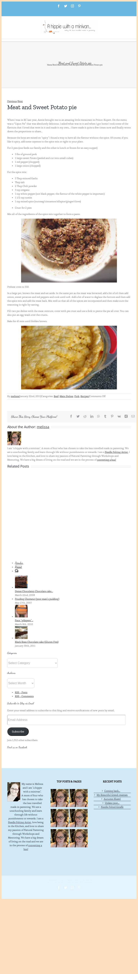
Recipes (84, 396)
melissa (15, 396)
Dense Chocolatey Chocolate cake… (34, 591)
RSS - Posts (21, 692)
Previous (12, 101)
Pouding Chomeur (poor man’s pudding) (37, 599)
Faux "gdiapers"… (24, 620)
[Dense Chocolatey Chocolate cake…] (21, 587)
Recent (18, 567)
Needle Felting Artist (116, 452)
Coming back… (112, 790)
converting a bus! (106, 459)
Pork (76, 396)
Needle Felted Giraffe (112, 807)
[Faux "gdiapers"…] (21, 616)
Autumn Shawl (112, 799)
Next (20, 101)
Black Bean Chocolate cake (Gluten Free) (36, 642)
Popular (19, 563)
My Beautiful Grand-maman (112, 794)
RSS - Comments (24, 696)
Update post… (112, 803)
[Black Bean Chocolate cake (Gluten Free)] (21, 638)
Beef (56, 396)
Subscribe (18, 731)
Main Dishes (66, 396)
